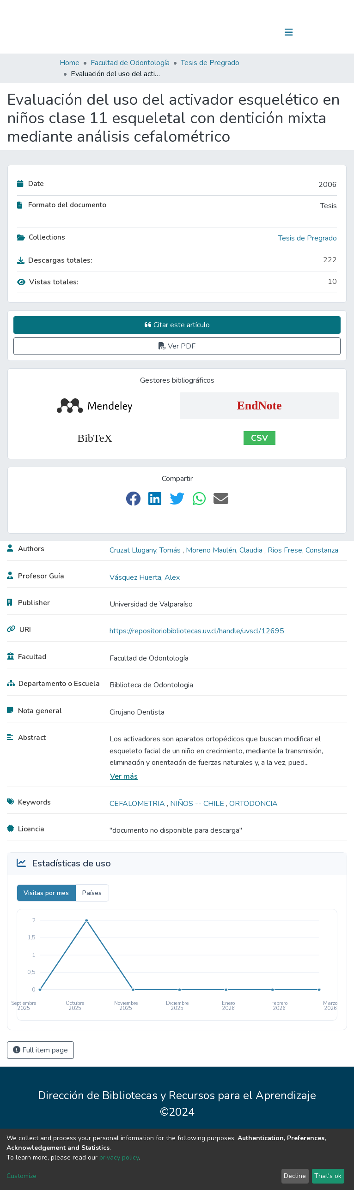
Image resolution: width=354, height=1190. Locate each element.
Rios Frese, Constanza (303, 550)
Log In (260, 32)
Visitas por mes (46, 893)
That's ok (328, 1176)
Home (69, 63)
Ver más (124, 776)
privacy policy (119, 1157)
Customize (21, 1176)
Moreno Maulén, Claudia (225, 550)
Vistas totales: (48, 282)
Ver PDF (177, 346)
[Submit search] (241, 32)
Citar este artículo (177, 325)
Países (92, 893)
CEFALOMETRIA (138, 804)
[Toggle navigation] (289, 32)
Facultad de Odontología (130, 63)
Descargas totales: (54, 260)
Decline (295, 1176)
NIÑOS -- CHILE (198, 804)
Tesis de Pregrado (210, 63)
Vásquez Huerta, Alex (145, 577)
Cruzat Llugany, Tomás (146, 550)
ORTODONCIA (253, 804)
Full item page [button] (40, 1050)
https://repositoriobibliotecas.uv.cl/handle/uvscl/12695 (197, 631)
